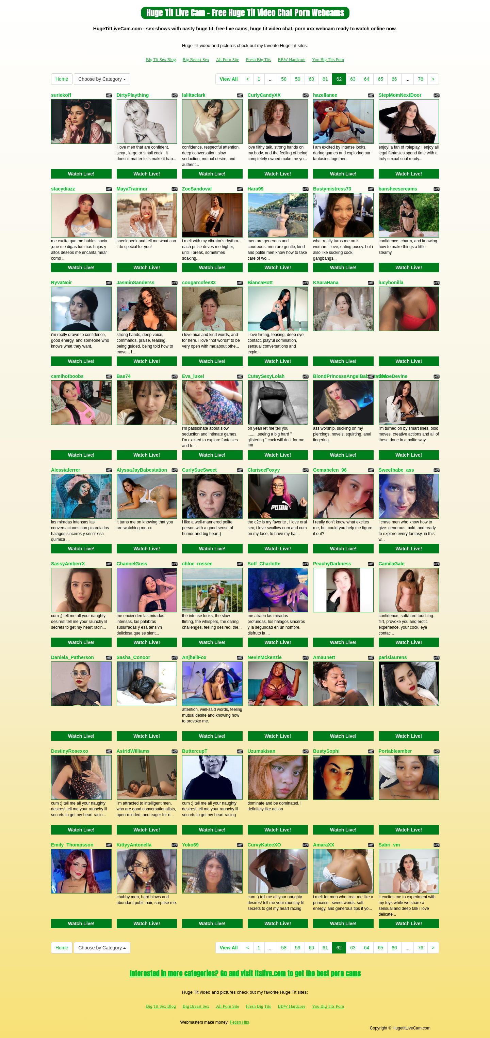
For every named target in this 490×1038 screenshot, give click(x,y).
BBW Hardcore (291, 59)
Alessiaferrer (65, 470)
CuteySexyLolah (266, 376)
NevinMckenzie (265, 657)
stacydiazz (63, 189)
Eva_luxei (193, 376)
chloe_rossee (197, 563)
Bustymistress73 (332, 189)
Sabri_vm (389, 845)
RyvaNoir (61, 282)
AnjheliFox (194, 657)
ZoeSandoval (197, 189)
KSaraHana (326, 282)
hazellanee (325, 95)
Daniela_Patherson (72, 657)
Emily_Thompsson (72, 845)
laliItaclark (194, 95)
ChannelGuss (132, 563)
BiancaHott (260, 282)
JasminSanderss (135, 282)
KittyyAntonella (134, 845)
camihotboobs (67, 376)
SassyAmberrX (68, 563)
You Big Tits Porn (328, 59)
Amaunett (324, 657)
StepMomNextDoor (400, 95)
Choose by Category (102, 79)
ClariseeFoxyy (264, 470)
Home (61, 79)
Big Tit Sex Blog (161, 59)
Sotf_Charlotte (264, 563)
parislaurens (393, 657)
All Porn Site (227, 59)
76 (420, 79)
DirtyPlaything (133, 95)
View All (229, 79)
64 (367, 79)
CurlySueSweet (199, 470)
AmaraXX (323, 845)
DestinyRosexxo (69, 751)
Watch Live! (81, 174)
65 (380, 79)
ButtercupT (195, 751)
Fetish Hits (239, 1022)
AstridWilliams (133, 751)
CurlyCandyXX (264, 95)
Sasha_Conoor (133, 657)
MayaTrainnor (132, 189)
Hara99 (256, 189)
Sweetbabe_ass (396, 470)
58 (284, 79)
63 (353, 79)
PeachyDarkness (332, 563)
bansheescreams (398, 189)
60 (311, 79)
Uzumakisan (262, 751)
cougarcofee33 (199, 282)
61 (325, 79)
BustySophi (326, 751)
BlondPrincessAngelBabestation (350, 376)
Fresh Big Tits (258, 59)
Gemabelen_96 (330, 470)
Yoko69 (190, 845)
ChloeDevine (393, 376)
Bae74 (124, 376)
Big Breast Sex (196, 59)
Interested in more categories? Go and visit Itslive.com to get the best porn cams (245, 973)
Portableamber (395, 751)
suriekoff (61, 95)
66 (394, 79)
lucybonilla (391, 282)
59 (297, 79)
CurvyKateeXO (264, 845)
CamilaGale (392, 563)
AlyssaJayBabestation (142, 470)
